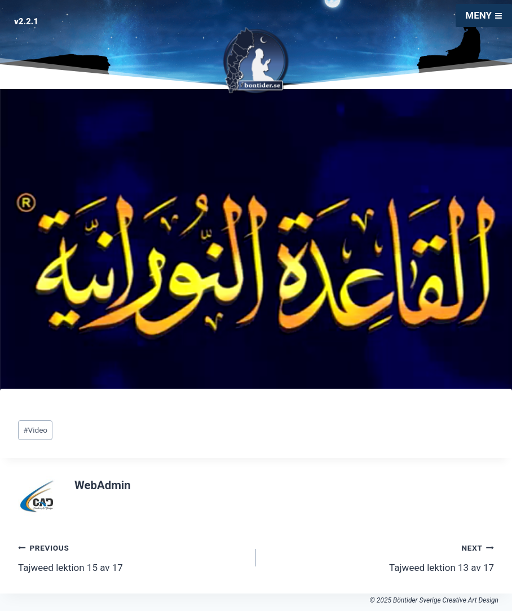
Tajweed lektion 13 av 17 (380, 556)
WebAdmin (102, 485)
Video (35, 429)
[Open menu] (484, 15)
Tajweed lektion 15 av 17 (132, 556)
